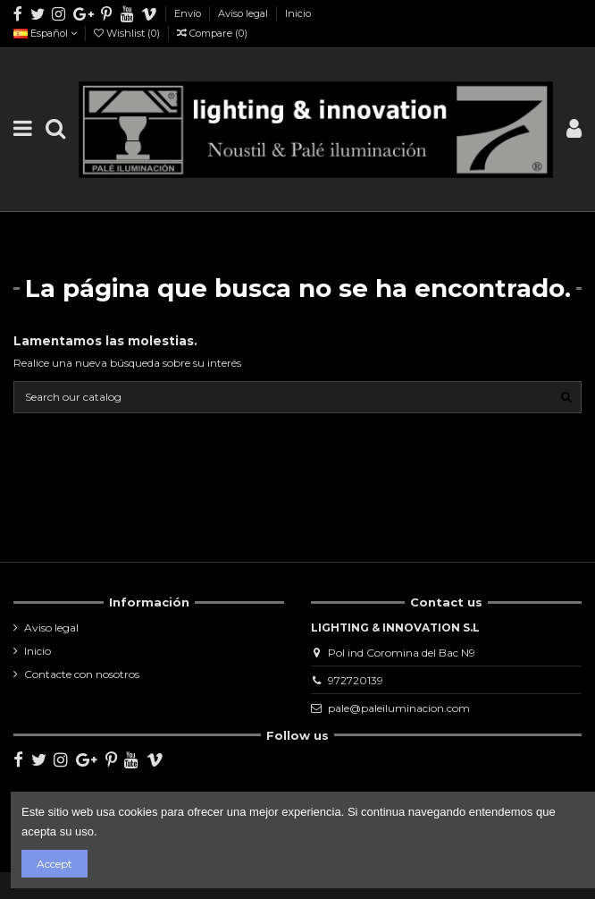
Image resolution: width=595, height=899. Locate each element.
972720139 (355, 680)
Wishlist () (128, 33)
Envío (189, 13)
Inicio (298, 13)
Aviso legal (244, 13)
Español (45, 33)
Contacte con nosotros (81, 674)
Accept (54, 863)
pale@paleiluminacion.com (399, 708)
